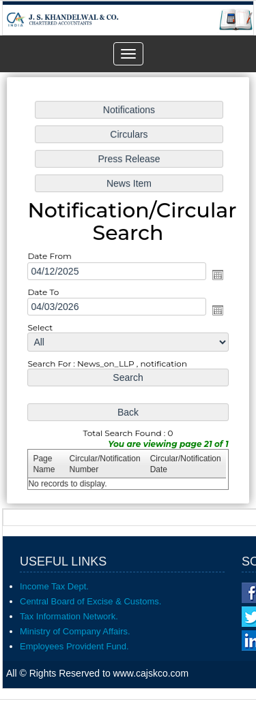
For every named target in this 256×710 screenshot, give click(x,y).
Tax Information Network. (69, 616)
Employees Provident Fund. (74, 646)
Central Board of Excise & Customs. (90, 601)
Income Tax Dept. (54, 586)
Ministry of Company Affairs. (75, 631)
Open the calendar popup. (215, 274)
